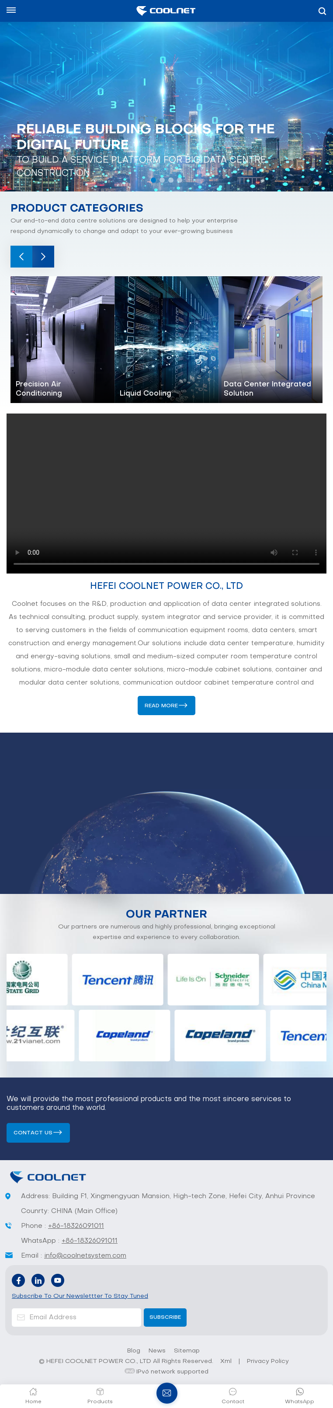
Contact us (33, 1133)
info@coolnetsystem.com (85, 1256)
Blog (133, 1351)
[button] (153, 180)
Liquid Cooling (145, 393)
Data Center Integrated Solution (267, 389)
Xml (226, 1361)
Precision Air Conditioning (39, 389)
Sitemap (187, 1351)
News (157, 1351)
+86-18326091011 (76, 1226)
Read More (161, 706)
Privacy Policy (268, 1361)
